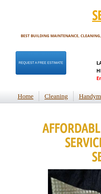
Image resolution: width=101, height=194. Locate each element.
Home (26, 96)
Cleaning (56, 96)
